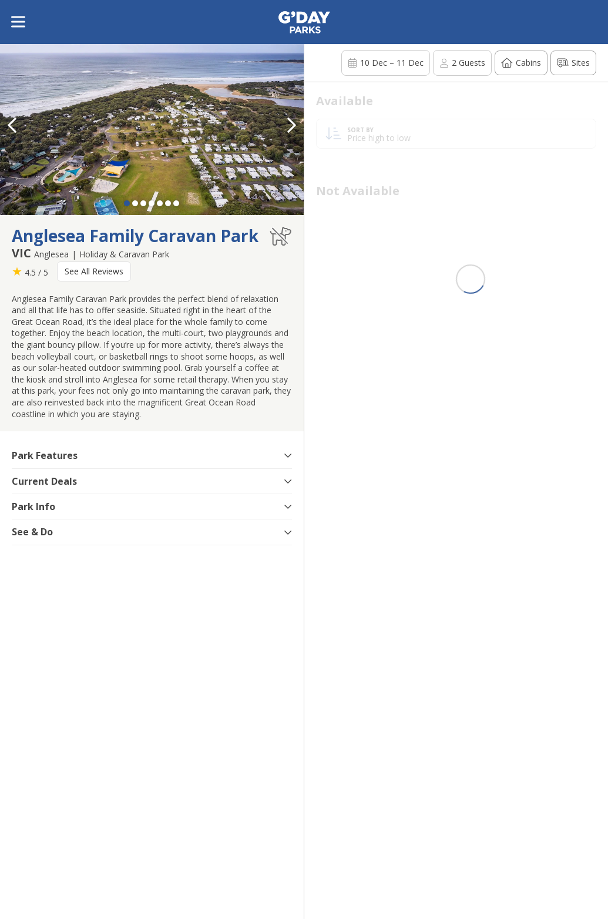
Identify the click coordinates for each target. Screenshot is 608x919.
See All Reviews (94, 271)
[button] (292, 125)
